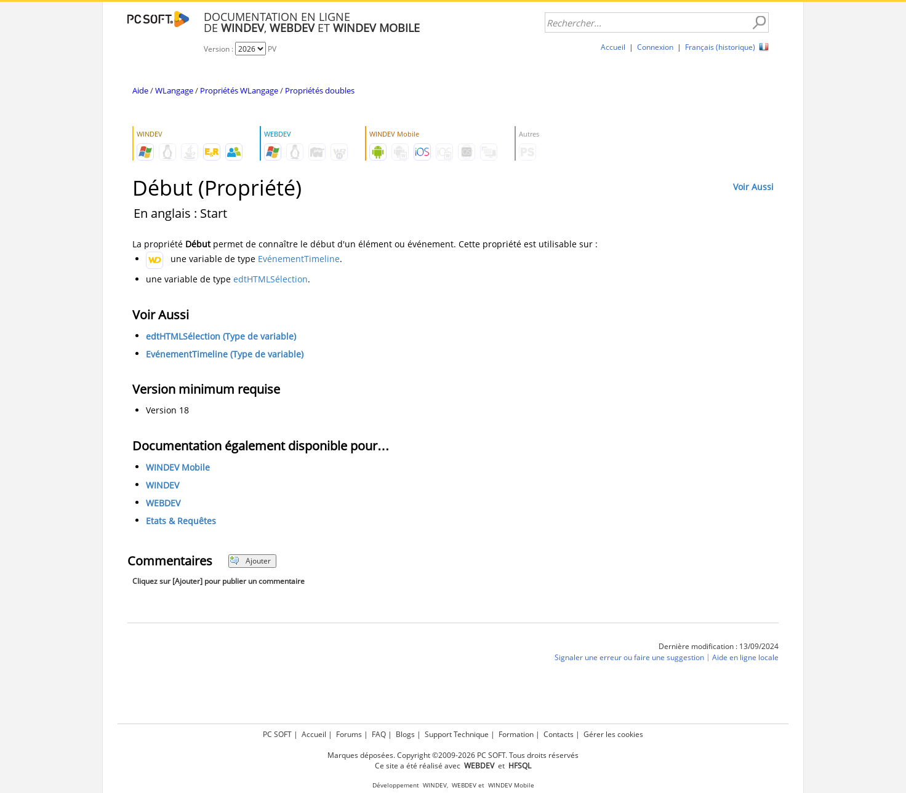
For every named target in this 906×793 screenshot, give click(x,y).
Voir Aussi (753, 187)
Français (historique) (720, 47)
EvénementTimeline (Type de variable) (224, 354)
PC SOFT (277, 734)
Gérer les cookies (613, 734)
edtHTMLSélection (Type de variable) (221, 336)
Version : (219, 49)
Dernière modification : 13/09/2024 (719, 646)
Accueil (613, 47)
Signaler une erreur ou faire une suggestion (629, 657)
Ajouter (250, 561)
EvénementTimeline (299, 259)
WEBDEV (163, 503)
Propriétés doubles (320, 90)
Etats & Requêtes (181, 521)
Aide (140, 90)
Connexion (655, 47)
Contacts (558, 734)
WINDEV (162, 485)
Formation (516, 734)
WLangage (174, 90)
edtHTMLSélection (270, 279)
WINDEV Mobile (178, 467)
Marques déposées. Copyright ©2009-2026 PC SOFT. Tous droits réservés (453, 755)
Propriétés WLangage (239, 90)
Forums (349, 734)
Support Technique (457, 734)
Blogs (405, 734)
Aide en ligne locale (745, 657)
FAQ (379, 734)
